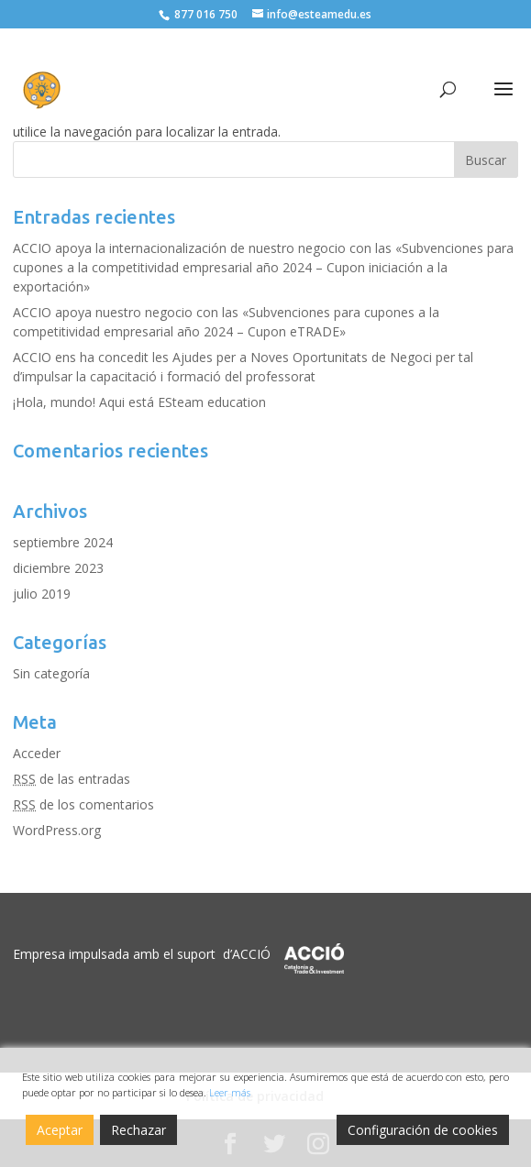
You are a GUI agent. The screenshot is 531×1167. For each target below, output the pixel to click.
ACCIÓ (251, 954)
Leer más (229, 1092)
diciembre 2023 (58, 568)
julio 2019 (42, 593)
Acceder (37, 753)
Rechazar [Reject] (138, 1130)
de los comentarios (83, 804)
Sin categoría (51, 673)
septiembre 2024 (63, 542)
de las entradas (71, 778)
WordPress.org (57, 830)
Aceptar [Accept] (60, 1130)
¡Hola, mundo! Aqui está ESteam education (139, 402)
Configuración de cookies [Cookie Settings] (423, 1130)
